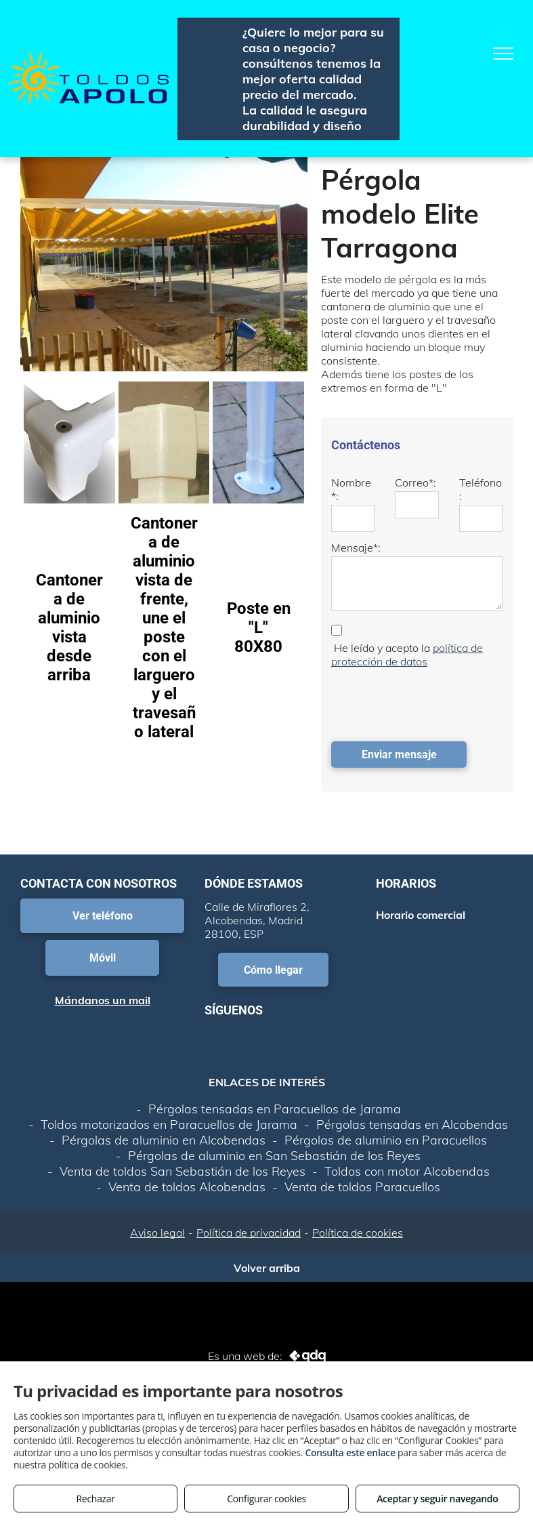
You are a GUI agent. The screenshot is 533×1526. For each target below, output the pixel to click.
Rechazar (96, 1498)
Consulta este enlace (350, 1452)
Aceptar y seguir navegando (437, 1498)
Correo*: (415, 482)
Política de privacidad (248, 1232)
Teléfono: (480, 489)
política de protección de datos (407, 654)
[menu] (503, 53)
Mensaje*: (356, 547)
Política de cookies (357, 1232)
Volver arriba (267, 1268)
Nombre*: (351, 489)
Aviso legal (157, 1232)
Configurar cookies (266, 1498)
